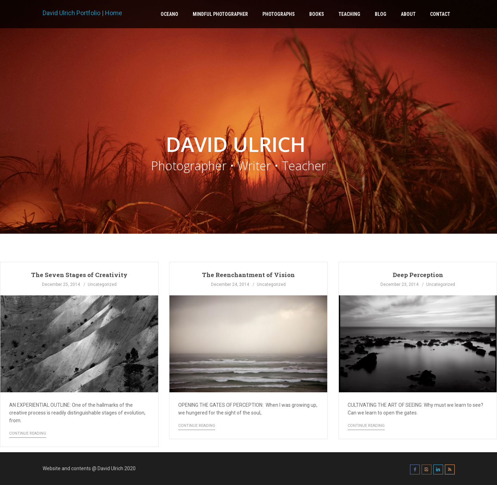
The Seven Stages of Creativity (79, 275)
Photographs (278, 14)
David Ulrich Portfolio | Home (82, 13)
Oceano (169, 14)
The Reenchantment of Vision (248, 275)
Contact (440, 14)
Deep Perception (418, 275)
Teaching (349, 14)
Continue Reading (27, 433)
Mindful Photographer (220, 14)
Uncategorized (102, 284)
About (408, 14)
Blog (380, 14)
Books (316, 14)
